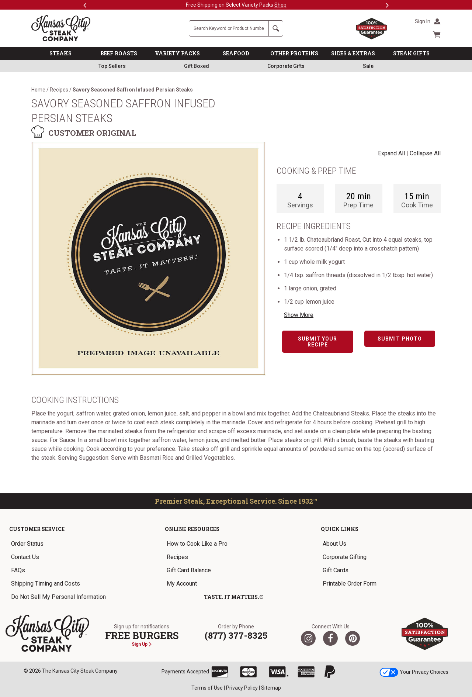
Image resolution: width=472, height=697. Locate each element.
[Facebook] (330, 638)
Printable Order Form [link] (349, 583)
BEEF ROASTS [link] (118, 53)
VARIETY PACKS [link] (177, 53)
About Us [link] (334, 543)
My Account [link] (182, 583)
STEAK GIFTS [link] (411, 53)
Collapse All (425, 153)
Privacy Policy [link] (242, 688)
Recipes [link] (177, 556)
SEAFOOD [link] (236, 53)
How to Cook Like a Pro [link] (197, 543)
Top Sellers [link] (112, 66)
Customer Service (37, 528)
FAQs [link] (18, 570)
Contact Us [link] (25, 556)
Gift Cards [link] (335, 570)
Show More (298, 314)
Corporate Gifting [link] (345, 556)
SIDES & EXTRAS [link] (353, 53)
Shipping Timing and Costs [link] (45, 583)
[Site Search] (228, 28)
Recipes (59, 89)
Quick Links (339, 528)
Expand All (391, 153)
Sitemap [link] (271, 688)
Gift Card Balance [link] (189, 570)
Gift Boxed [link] (196, 66)
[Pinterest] (352, 638)
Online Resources (192, 528)
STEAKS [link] (60, 53)
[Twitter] (308, 638)
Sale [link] (368, 66)
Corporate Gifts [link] (286, 66)
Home (38, 89)
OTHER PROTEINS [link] (294, 53)
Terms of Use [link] (207, 688)
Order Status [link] (27, 543)
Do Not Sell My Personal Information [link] (58, 596)
